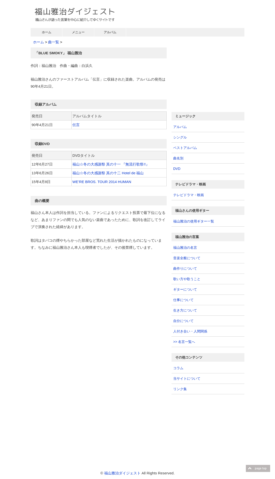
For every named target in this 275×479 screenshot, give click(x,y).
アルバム (110, 32)
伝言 (76, 125)
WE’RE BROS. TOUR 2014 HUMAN (101, 182)
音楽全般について (186, 258)
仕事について (183, 300)
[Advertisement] (71, 292)
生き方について (185, 310)
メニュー (78, 32)
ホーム (46, 32)
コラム (178, 368)
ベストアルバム (185, 148)
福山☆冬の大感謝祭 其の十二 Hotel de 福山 (108, 173)
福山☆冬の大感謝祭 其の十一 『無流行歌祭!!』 (110, 164)
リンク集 (180, 389)
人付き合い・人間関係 (190, 331)
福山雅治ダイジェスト (122, 473)
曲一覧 (53, 42)
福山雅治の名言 (185, 247)
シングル (180, 137)
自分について (183, 321)
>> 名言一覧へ (184, 342)
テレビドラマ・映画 (188, 195)
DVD (176, 169)
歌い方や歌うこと (186, 279)
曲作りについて (185, 268)
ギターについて (185, 289)
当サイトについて (186, 378)
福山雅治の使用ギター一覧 (193, 221)
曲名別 (178, 158)
